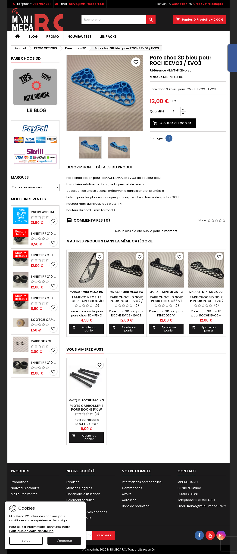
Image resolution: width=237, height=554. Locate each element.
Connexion (179, 4)
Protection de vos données (86, 512)
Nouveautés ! (79, 36)
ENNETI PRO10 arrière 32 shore (44, 363)
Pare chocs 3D (26, 58)
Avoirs (126, 494)
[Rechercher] (118, 19)
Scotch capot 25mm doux (44, 320)
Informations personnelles (142, 482)
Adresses (129, 500)
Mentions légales (79, 488)
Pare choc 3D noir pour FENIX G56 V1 (166, 299)
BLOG (33, 36)
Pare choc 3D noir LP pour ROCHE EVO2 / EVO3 (206, 301)
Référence (158, 70)
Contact (187, 471)
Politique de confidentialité (31, 531)
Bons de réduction (136, 506)
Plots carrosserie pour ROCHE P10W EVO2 (86, 409)
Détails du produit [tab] (115, 167)
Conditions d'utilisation (83, 494)
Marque (156, 77)
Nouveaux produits (25, 488)
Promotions (19, 482)
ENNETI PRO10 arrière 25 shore (44, 277)
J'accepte (64, 541)
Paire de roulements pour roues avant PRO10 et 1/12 (44, 341)
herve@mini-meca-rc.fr (86, 4)
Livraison (72, 482)
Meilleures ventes (24, 494)
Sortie (26, 541)
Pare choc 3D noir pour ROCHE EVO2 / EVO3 (126, 301)
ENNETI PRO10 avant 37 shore (44, 233)
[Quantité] (174, 111)
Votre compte (136, 471)
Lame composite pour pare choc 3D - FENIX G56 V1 (86, 301)
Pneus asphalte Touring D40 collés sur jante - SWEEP (44, 212)
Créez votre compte (208, 4)
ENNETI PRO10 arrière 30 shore (44, 255)
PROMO (52, 36)
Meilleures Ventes (28, 199)
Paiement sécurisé (80, 500)
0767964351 (42, 4)
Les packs (108, 36)
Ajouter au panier (172, 123)
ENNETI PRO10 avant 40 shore (44, 298)
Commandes (132, 488)
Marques (20, 177)
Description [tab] (78, 167)
